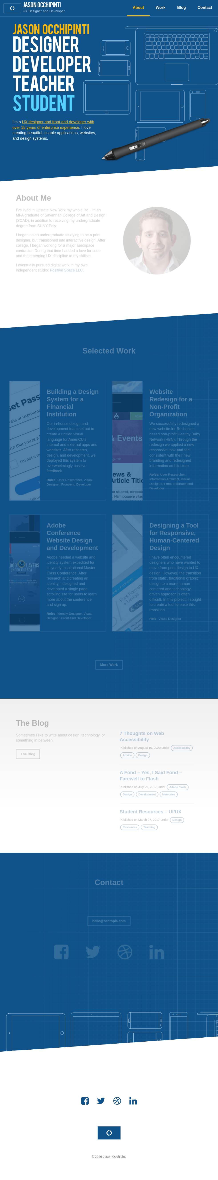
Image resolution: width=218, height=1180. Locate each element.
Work (161, 7)
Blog (181, 7)
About (138, 7)
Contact (205, 7)
